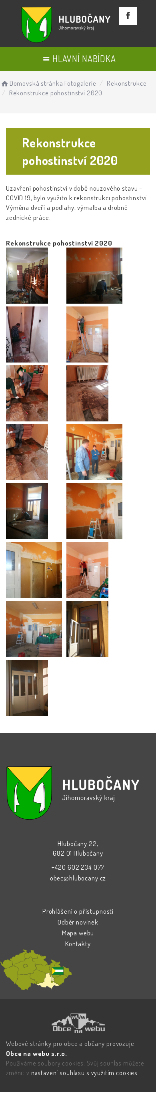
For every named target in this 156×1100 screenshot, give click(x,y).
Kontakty (78, 943)
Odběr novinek (78, 922)
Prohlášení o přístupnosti (78, 911)
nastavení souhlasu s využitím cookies (84, 1073)
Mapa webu (78, 933)
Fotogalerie (80, 83)
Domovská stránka (31, 83)
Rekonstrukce (126, 83)
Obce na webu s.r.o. (36, 1053)
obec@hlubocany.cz (78, 878)
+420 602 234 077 (78, 867)
